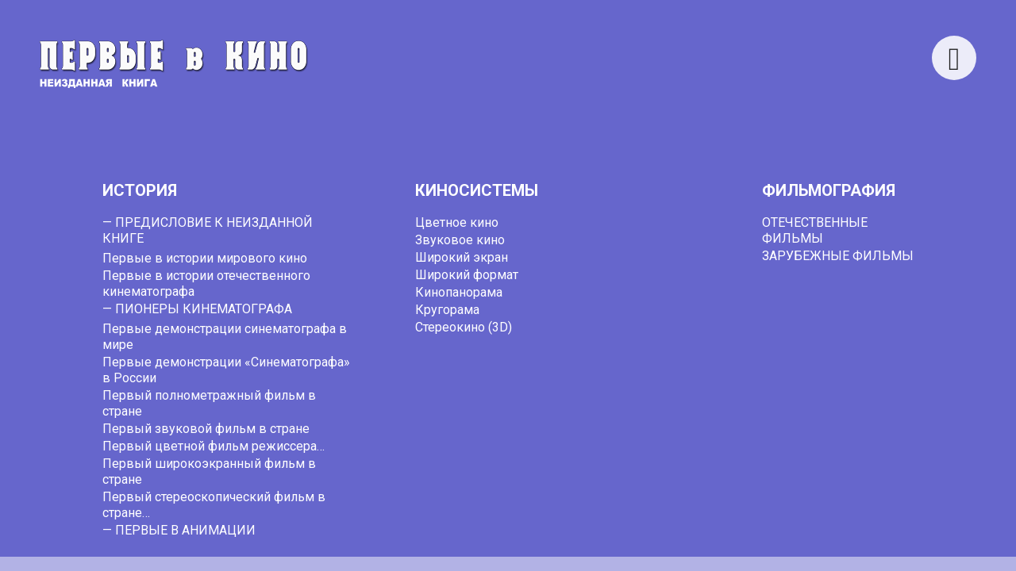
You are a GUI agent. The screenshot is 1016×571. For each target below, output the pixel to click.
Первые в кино (328, 547)
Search (661, 48)
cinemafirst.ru (642, 547)
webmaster (509, 389)
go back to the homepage (806, 373)
